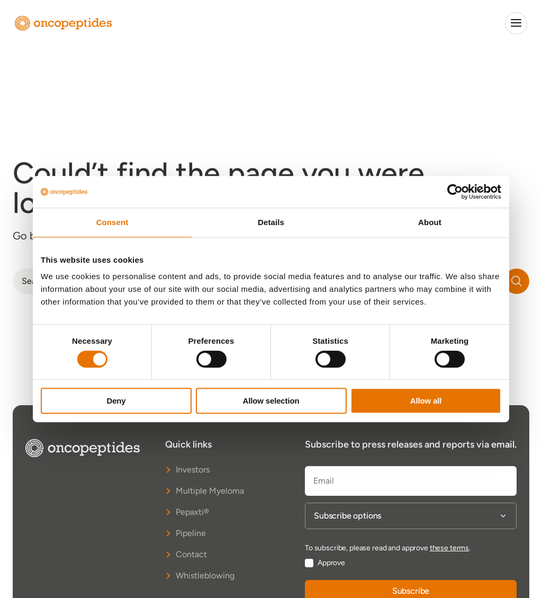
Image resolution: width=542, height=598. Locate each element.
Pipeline (191, 533)
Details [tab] (271, 222)
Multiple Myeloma (210, 491)
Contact (191, 554)
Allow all (426, 400)
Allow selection (271, 400)
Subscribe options (347, 516)
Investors (193, 470)
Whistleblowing (205, 575)
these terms (449, 547)
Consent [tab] (112, 222)
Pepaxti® (192, 512)
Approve (331, 563)
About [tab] (429, 222)
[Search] (516, 281)
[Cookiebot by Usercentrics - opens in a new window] (455, 192)
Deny (115, 400)
